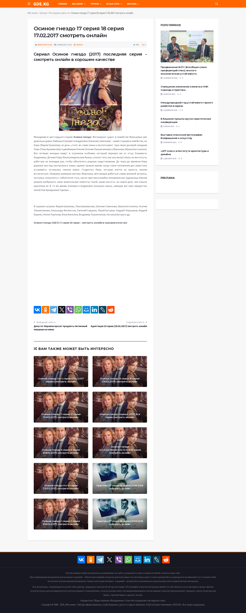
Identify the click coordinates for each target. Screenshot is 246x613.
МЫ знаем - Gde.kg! (37, 12)
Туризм (94, 3)
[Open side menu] (28, 3)
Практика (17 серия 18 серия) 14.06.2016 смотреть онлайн (119, 487)
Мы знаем (77, 3)
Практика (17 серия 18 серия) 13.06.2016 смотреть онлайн (119, 523)
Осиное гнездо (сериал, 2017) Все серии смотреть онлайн (119, 416)
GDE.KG (41, 3)
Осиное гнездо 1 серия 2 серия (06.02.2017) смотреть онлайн (61, 523)
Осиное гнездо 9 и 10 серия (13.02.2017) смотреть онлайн (60, 487)
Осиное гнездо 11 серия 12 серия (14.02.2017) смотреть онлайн (61, 416)
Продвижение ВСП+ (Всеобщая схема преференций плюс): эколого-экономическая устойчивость (183, 70)
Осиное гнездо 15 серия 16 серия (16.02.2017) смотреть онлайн (120, 380)
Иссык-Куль (113, 3)
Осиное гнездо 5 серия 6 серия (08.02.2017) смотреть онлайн (61, 451)
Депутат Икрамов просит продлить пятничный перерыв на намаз (60, 328)
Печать (78, 44)
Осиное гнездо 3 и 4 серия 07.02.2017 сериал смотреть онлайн (61, 380)
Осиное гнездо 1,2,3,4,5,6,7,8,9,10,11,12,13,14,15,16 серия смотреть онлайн (120, 449)
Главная (62, 3)
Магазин (131, 3)
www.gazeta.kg (44, 44)
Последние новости (59, 12)
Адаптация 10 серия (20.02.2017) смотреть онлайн (119, 326)
